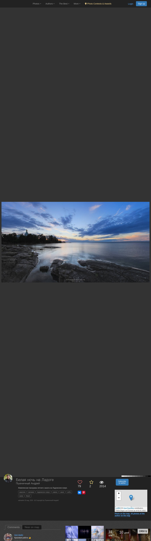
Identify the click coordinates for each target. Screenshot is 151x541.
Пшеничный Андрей (28, 483)
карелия (22, 492)
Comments (14, 527)
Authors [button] (50, 4)
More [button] (77, 4)
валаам (31, 492)
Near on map (32, 527)
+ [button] (119, 493)
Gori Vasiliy (18, 535)
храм (21, 496)
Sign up (141, 4)
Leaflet (117, 508)
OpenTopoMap (128, 508)
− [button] (119, 498)
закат (62, 492)
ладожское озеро (43, 492)
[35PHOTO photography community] (16, 3)
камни (55, 492)
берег (28, 496)
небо (69, 492)
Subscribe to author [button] (122, 482)
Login (130, 4)
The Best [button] (64, 4)
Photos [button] (37, 4)
